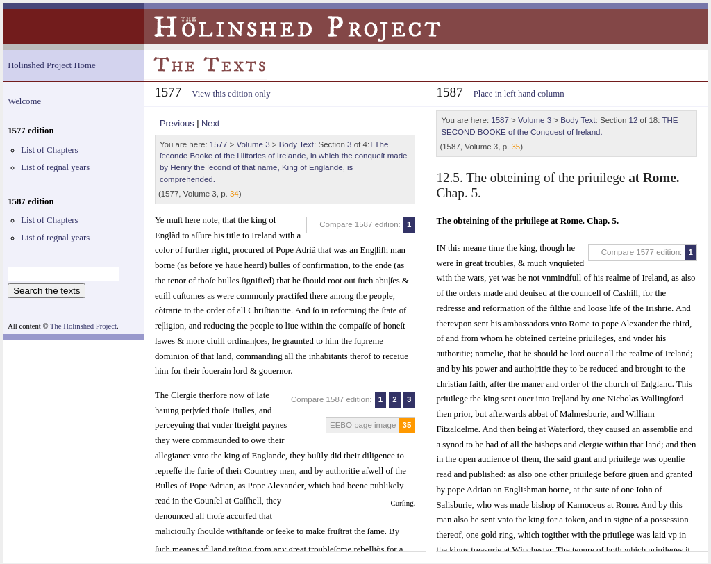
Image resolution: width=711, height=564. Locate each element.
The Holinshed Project (83, 326)
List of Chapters (49, 150)
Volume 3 (253, 144)
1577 (219, 144)
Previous (177, 123)
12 (633, 120)
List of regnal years (55, 167)
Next (210, 123)
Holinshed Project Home (52, 65)
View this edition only (231, 94)
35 (407, 425)
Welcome (24, 101)
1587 (500, 120)
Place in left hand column (519, 94)
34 (234, 194)
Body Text (296, 144)
